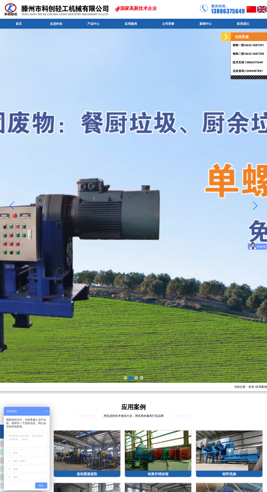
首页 (251, 387)
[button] (254, 206)
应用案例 (261, 387)
